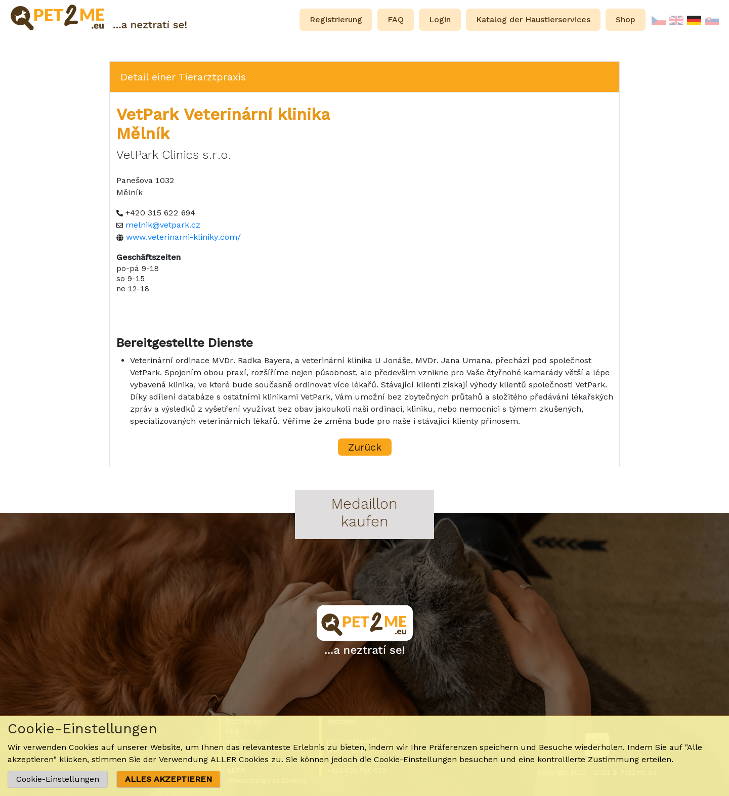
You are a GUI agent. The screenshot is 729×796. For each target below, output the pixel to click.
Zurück (364, 447)
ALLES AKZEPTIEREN (168, 779)
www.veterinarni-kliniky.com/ (183, 237)
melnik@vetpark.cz (162, 225)
